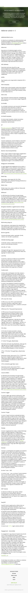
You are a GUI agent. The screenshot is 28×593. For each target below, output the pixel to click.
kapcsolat (14, 582)
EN (3, 6)
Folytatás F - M (4, 555)
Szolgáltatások (14, 571)
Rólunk (14, 573)
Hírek (14, 577)
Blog (14, 579)
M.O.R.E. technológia (7, 128)
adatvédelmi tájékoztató (14, 584)
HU (1, 6)
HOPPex (10, 526)
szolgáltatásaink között (17, 43)
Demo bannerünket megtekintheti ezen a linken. (15, 173)
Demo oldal (14, 575)
